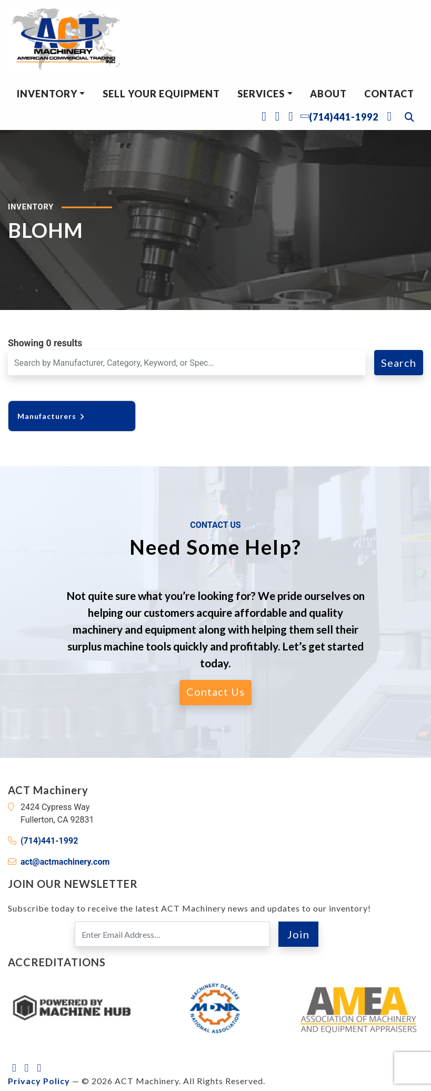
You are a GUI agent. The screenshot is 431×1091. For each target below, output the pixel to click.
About (328, 93)
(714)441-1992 (49, 841)
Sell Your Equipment (161, 93)
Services (261, 93)
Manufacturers (51, 416)
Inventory (47, 93)
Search (398, 362)
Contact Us (215, 691)
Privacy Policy (39, 1081)
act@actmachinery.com (65, 862)
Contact (389, 93)
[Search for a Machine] (187, 362)
